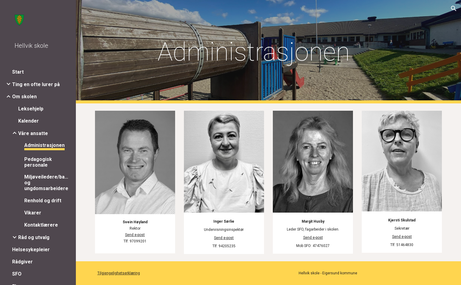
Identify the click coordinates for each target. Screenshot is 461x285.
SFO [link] (17, 274)
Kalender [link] (28, 121)
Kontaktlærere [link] (41, 225)
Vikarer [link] (32, 213)
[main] (253, 51)
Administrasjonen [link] (44, 145)
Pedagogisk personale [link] (38, 162)
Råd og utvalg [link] (33, 237)
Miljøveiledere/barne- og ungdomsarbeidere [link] (46, 182)
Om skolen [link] (24, 96)
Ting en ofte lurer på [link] (36, 84)
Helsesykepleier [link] (31, 249)
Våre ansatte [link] (33, 133)
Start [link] (18, 72)
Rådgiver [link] (22, 262)
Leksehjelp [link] (30, 109)
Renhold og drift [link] (42, 200)
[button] (453, 8)
